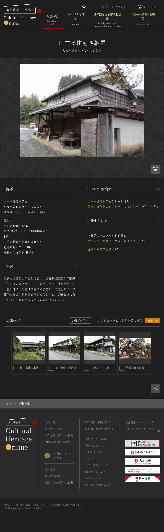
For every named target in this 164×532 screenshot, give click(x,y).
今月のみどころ (94, 445)
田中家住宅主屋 (100, 367)
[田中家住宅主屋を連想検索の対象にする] (86, 368)
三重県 (40, 212)
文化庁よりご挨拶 (95, 439)
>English (147, 7)
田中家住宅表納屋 (65, 367)
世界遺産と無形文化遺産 (107, 20)
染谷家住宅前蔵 (135, 367)
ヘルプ (89, 458)
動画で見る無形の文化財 (58, 482)
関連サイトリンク (95, 471)
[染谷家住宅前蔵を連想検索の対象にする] (121, 368)
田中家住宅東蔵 (29, 367)
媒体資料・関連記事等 (98, 422)
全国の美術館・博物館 (143, 20)
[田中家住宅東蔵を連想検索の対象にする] (15, 368)
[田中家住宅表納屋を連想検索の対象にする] (51, 368)
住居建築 (10, 212)
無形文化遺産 (52, 476)
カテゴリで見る (75, 20)
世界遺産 (49, 469)
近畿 (30, 212)
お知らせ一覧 (93, 452)
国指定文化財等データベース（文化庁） (114, 206)
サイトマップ (93, 478)
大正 (21, 212)
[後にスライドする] (156, 352)
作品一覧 (52, 20)
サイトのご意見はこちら (99, 484)
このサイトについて (113, 7)
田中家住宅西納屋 (99, 201)
